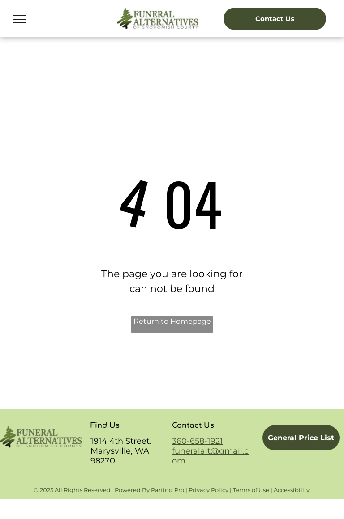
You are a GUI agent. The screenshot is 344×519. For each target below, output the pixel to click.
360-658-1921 (197, 441)
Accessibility (292, 489)
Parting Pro (167, 489)
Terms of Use (251, 489)
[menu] (19, 19)
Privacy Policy (208, 489)
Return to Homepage (172, 321)
